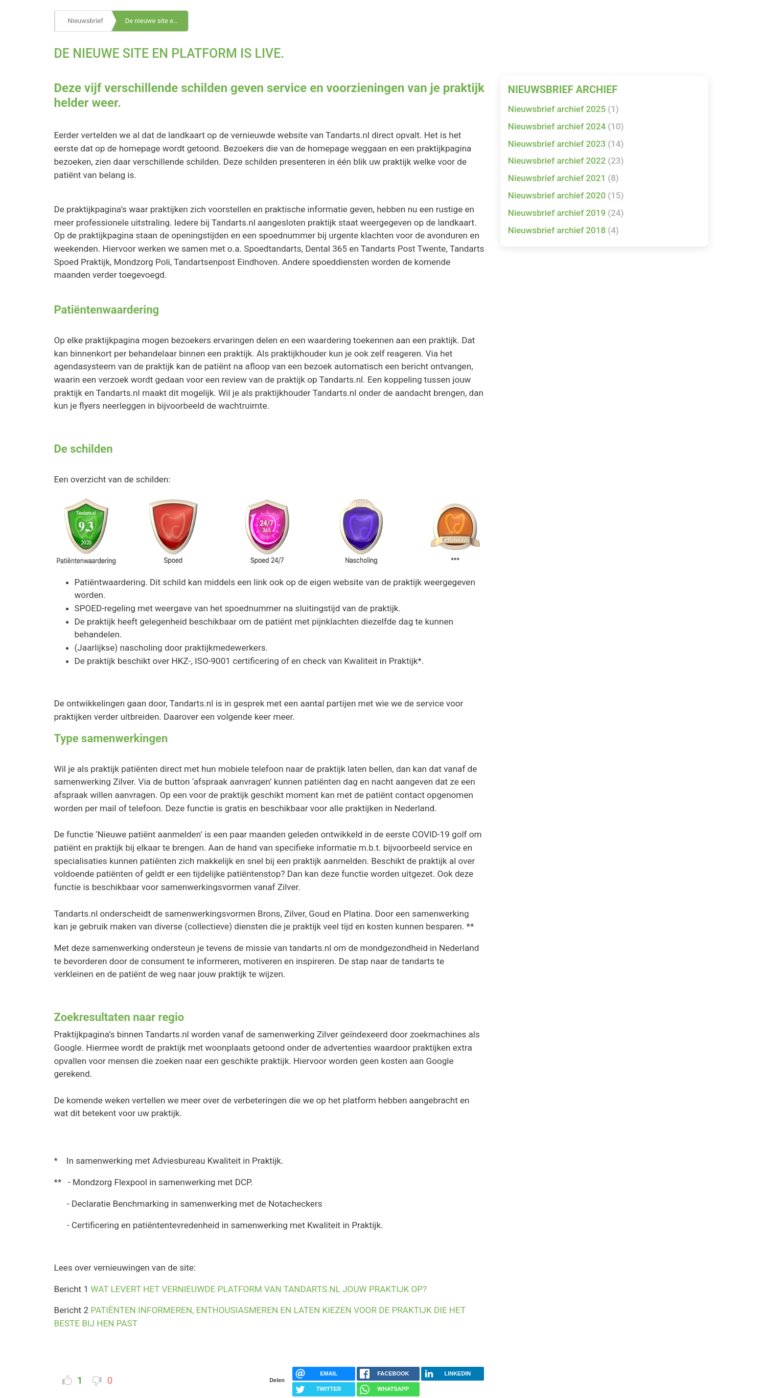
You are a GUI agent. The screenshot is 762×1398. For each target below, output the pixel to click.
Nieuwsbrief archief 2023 (566, 144)
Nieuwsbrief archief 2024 (566, 126)
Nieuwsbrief (85, 21)
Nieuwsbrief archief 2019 (566, 213)
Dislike (97, 1381)
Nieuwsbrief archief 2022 (566, 161)
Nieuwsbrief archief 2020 (566, 195)
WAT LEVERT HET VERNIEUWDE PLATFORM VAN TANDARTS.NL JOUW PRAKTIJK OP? (258, 1289)
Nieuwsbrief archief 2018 (563, 230)
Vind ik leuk (67, 1380)
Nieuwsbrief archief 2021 (563, 178)
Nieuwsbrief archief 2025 (563, 109)
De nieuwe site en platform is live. (157, 21)
